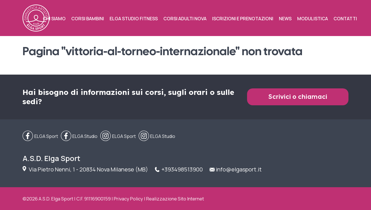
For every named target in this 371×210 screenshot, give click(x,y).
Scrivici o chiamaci (297, 97)
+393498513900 (182, 169)
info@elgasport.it (239, 169)
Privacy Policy (128, 198)
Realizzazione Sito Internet (175, 198)
